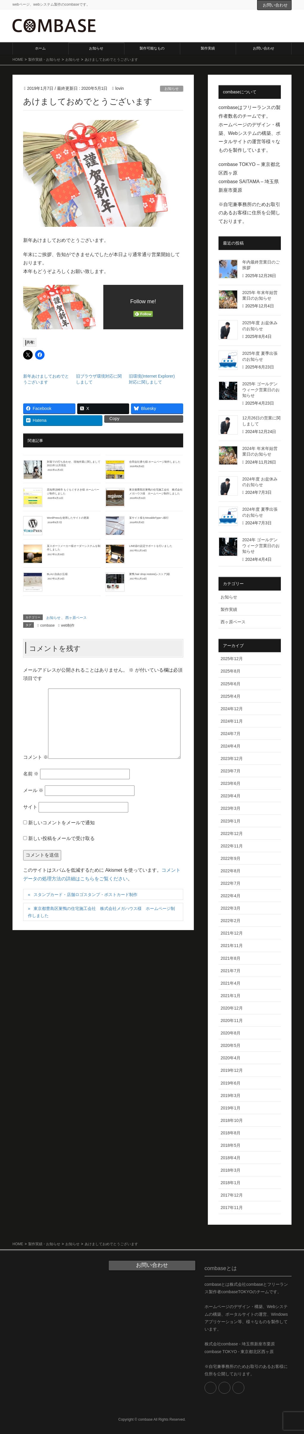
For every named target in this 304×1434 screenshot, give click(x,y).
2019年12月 (232, 1070)
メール (33, 790)
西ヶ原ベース (76, 618)
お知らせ (171, 89)
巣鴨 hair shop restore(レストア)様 (149, 574)
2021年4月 (230, 983)
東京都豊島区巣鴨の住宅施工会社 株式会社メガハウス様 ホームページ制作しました (101, 912)
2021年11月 (232, 945)
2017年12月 (232, 1195)
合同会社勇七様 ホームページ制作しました (154, 461)
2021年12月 (232, 933)
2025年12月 (232, 658)
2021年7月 (230, 970)
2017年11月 (232, 1207)
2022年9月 (230, 858)
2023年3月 (230, 808)
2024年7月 (230, 733)
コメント (35, 757)
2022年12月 (232, 833)
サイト (30, 806)
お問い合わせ (275, 5)
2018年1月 (230, 1182)
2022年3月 (230, 908)
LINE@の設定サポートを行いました (150, 545)
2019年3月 (230, 1095)
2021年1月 (230, 995)
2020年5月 (230, 1045)
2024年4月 (230, 746)
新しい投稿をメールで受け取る (61, 838)
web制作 (68, 625)
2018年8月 (230, 1132)
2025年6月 (230, 683)
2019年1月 (230, 1108)
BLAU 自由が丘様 (57, 574)
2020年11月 (232, 1020)
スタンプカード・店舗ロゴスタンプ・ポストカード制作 (85, 894)
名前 (31, 773)
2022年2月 (230, 920)
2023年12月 (232, 758)
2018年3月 (230, 1170)
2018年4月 (230, 1157)
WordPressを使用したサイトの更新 (68, 517)
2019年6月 (230, 1083)
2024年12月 (232, 708)
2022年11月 (232, 846)
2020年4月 (230, 1057)
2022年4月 (230, 895)
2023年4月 (230, 795)
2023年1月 (230, 821)
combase (47, 625)
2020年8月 (230, 1033)
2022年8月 (230, 870)
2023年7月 (230, 771)
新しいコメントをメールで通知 (61, 822)
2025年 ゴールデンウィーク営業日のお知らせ (261, 389)
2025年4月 (230, 696)
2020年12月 (232, 1008)
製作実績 (229, 609)
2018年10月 (232, 1120)
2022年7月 (230, 883)
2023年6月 (230, 783)
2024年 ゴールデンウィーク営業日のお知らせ (261, 545)
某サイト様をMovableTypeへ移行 (149, 517)
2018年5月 (230, 1145)
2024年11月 (232, 721)
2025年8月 (230, 671)
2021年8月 (230, 958)
